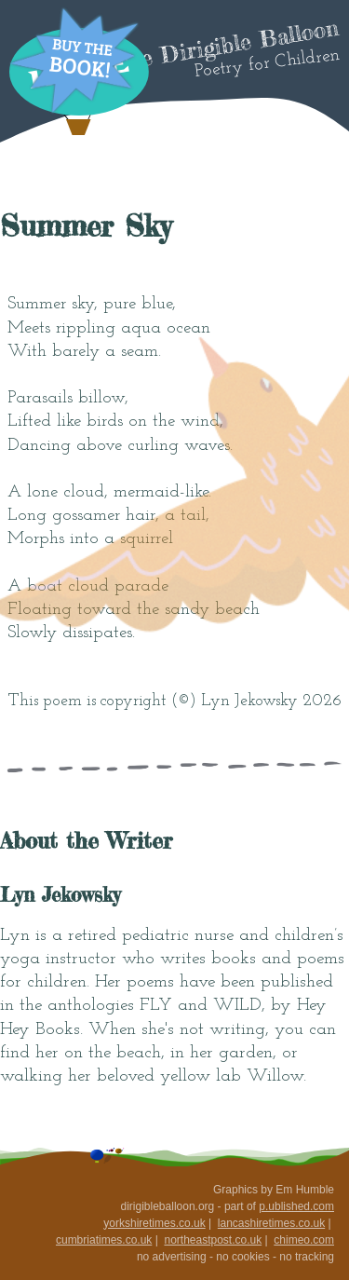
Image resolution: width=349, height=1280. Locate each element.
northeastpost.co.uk (213, 1239)
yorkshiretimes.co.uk (154, 1223)
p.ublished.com (296, 1206)
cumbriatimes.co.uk (104, 1239)
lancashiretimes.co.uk (271, 1223)
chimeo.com (304, 1239)
